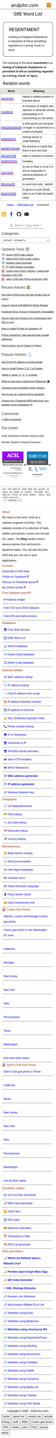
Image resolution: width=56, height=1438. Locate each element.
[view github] (19, 215)
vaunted (7, 98)
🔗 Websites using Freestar (20, 1396)
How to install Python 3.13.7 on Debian (22, 369)
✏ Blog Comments (11, 420)
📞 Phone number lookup (19, 727)
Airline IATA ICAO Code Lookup (22, 260)
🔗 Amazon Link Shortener (20, 1297)
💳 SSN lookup (13, 815)
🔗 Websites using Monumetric (22, 1355)
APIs (6, 1428)
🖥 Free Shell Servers (17, 630)
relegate (8, 184)
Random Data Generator (19, 264)
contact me (34, 1417)
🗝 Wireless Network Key (19, 793)
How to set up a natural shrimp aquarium (23, 395)
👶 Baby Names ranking (18, 854)
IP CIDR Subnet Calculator (20, 268)
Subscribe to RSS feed (15, 572)
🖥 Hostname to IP (15, 744)
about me (18, 1417)
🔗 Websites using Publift (19, 1371)
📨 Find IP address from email (22, 694)
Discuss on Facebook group (19, 583)
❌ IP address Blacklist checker (22, 702)
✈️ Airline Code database (19, 663)
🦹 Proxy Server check (17, 895)
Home (10, 205)
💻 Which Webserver (16, 768)
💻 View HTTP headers (18, 760)
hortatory (9, 161)
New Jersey (11, 977)
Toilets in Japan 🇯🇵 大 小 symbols (19, 376)
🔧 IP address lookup (16, 686)
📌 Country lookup (15, 840)
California (9, 950)
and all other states (15, 1181)
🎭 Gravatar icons (14, 879)
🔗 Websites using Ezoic (18, 1314)
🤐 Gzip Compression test (19, 903)
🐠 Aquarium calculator (17, 1229)
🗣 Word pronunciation (17, 862)
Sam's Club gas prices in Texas (22, 1072)
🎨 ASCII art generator (17, 1245)
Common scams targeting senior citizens (23, 389)
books (15, 1428)
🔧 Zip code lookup (15, 823)
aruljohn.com (24, 5)
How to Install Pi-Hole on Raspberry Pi (21, 330)
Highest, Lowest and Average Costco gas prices (26, 920)
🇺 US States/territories (18, 807)
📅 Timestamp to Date (17, 1237)
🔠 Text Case (12, 1220)
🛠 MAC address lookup (18, 678)
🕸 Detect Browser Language (21, 887)
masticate (8, 193)
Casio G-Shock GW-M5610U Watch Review (24, 306)
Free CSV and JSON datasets (21, 609)
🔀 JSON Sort (12, 1212)
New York (9, 991)
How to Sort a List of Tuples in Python (21, 347)
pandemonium (11, 127)
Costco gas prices (42, 1423)
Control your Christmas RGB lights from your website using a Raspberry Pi (25, 404)
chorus (7, 112)
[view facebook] (11, 215)
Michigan (9, 963)
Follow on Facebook (14, 577)
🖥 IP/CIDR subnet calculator (21, 752)
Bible (25, 1423)
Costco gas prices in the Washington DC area (25, 934)
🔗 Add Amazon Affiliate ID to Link (24, 1305)
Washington (11, 1045)
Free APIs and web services (20, 617)
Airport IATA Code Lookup (19, 256)
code (15, 1423)
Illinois (7, 1100)
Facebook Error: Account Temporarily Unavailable (27, 313)
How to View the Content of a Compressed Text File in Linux (26, 321)
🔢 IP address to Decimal (19, 711)
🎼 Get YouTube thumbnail (20, 1196)
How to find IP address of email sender (22, 363)
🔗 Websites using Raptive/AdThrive (25, 1338)
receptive (8, 155)
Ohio (6, 1004)
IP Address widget (14, 600)
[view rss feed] (3, 215)
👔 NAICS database (16, 647)
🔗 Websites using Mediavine (21, 1322)
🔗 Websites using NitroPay (20, 1347)
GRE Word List (25, 205)
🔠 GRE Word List (15, 639)
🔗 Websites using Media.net (21, 1388)
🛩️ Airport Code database (19, 655)
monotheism (10, 148)
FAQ (33, 1428)
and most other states (16, 1059)
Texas (7, 1031)
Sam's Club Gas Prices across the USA (27, 280)
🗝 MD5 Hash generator (18, 1204)
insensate (8, 139)
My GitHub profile (12, 588)
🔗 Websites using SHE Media (22, 1404)
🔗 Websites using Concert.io (21, 1380)
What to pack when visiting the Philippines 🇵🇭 (25, 382)
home (6, 1417)
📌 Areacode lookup (16, 831)
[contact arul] (26, 215)
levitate (7, 172)
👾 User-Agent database (18, 870)
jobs (25, 1428)
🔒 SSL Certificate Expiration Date (24, 719)
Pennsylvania (12, 1018)
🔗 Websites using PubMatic (21, 1363)
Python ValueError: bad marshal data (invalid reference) (25, 338)
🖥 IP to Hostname (15, 735)
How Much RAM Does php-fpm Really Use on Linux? (25, 298)
